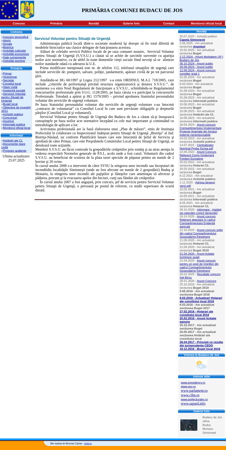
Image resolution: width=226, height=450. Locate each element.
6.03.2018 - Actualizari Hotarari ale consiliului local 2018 (201, 299)
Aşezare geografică (15, 37)
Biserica (8, 47)
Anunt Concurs (206, 281)
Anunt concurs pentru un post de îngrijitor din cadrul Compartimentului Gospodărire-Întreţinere (199, 265)
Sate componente (14, 57)
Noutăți (94, 23)
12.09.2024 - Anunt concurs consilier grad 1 (198, 72)
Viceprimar (10, 77)
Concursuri (10, 117)
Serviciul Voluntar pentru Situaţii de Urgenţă (13, 97)
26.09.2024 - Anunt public (196, 67)
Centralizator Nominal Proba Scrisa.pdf (197, 146)
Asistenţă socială (14, 90)
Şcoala (7, 44)
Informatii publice (14, 124)
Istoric (7, 40)
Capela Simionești (192, 39)
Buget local (10, 104)
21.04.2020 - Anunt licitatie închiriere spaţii (197, 255)
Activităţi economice (16, 54)
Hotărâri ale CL (13, 140)
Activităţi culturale (14, 50)
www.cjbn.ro (190, 395)
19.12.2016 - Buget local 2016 (200, 349)
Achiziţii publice (13, 114)
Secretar (8, 80)
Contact (168, 23)
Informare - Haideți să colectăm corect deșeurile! (200, 211)
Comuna (19, 23)
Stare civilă (10, 87)
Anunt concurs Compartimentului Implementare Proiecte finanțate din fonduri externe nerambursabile (200, 130)
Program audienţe (14, 150)
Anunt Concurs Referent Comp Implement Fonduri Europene (198, 155)
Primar (7, 73)
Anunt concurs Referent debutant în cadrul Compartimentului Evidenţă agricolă (198, 221)
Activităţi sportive (14, 61)
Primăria (56, 23)
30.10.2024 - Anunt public (196, 63)
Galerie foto (131, 23)
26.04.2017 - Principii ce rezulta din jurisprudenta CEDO (201, 343)
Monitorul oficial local (206, 23)
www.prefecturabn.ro (194, 399)
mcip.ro (88, 443)
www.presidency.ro (193, 382)
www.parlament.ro (194, 390)
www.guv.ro (188, 386)
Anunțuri (8, 121)
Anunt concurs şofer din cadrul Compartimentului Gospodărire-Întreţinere (201, 233)
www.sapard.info (193, 403)
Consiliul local (12, 83)
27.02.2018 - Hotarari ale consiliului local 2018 (196, 313)
